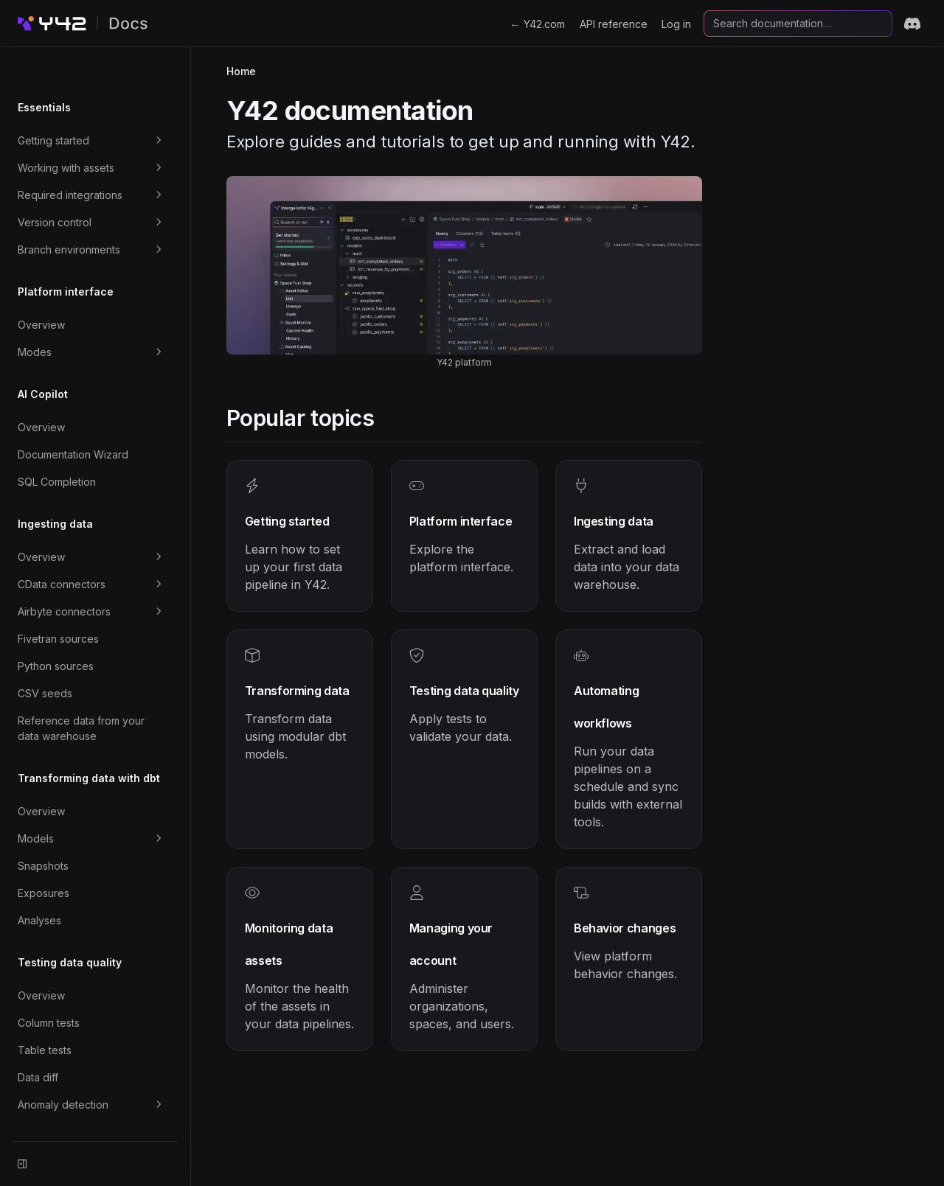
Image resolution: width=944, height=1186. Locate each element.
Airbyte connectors (102, 575)
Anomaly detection (102, 1068)
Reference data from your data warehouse (93, 692)
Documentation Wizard (73, 418)
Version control (102, 186)
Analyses (39, 884)
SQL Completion (57, 445)
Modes (102, 316)
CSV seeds (45, 657)
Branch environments (102, 213)
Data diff (38, 1041)
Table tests (45, 1014)
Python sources (56, 630)
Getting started (102, 104)
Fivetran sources (58, 602)
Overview (41, 288)
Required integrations (102, 159)
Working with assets (102, 132)
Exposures (43, 857)
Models (102, 802)
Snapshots (43, 829)
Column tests (49, 986)
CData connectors (102, 548)
